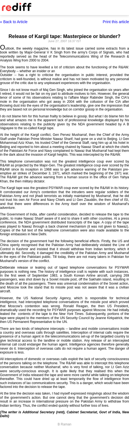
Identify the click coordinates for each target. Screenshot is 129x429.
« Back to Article (13, 22)
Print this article (116, 22)
